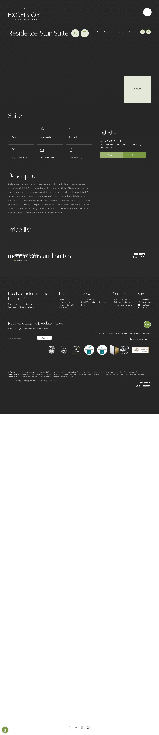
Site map (53, 701)
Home (113, 654)
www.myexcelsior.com (122, 625)
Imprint (10, 701)
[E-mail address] (21, 658)
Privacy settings (30, 701)
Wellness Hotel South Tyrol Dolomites (71, 693)
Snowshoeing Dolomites (119, 695)
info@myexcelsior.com (122, 622)
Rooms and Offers (126, 654)
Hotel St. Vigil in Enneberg (46, 693)
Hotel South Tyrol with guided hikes (49, 695)
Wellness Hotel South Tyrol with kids (121, 693)
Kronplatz (105, 695)
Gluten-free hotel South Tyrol (62, 697)
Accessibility (42, 701)
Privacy (18, 701)
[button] (5, 730)
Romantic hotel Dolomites (41, 697)
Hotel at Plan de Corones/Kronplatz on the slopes (82, 695)
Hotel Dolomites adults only (96, 693)
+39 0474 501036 (123, 620)
